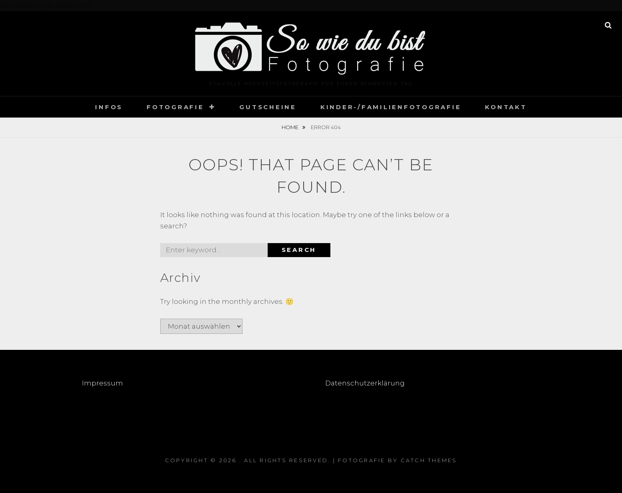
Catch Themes (429, 460)
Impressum (103, 383)
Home (291, 127)
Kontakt (506, 107)
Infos (109, 107)
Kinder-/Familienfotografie (390, 107)
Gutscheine (267, 107)
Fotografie (175, 107)
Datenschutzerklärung (365, 383)
